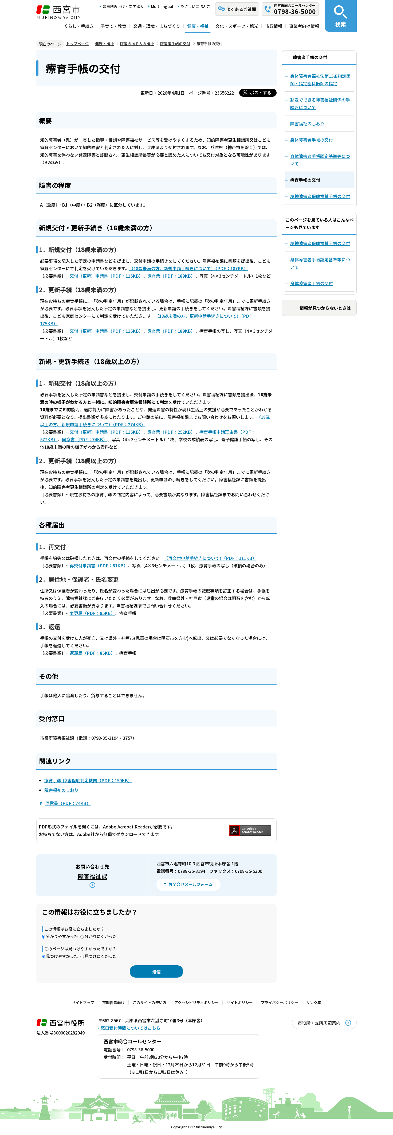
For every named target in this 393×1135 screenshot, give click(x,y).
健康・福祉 (198, 26)
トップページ (77, 43)
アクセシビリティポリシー (196, 1002)
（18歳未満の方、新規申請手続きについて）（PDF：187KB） (188, 268)
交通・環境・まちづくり (156, 26)
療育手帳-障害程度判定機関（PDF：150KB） (88, 780)
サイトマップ (83, 1002)
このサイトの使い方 (149, 1002)
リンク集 (313, 1002)
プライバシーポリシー (279, 1002)
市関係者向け (113, 1002)
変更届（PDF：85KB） (92, 613)
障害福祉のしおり (61, 790)
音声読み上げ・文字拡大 (123, 6)
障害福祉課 (92, 876)
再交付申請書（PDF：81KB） (99, 565)
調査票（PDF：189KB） (171, 276)
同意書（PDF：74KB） (84, 439)
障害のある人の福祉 (137, 43)
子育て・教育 (113, 26)
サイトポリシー (240, 1002)
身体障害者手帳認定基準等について (320, 263)
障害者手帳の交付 (175, 43)
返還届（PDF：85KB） (92, 653)
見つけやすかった (62, 956)
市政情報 (273, 26)
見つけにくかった (101, 956)
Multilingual (162, 6)
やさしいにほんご (195, 6)
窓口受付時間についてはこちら (130, 1028)
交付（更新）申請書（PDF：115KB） (106, 276)
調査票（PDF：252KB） (171, 432)
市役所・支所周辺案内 (319, 1023)
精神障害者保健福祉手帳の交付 (320, 243)
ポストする (260, 92)
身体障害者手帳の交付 (311, 283)
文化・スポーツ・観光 (236, 26)
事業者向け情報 (304, 26)
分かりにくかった (101, 936)
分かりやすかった (62, 936)
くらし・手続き (79, 26)
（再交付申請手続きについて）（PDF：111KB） (210, 558)
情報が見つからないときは (325, 308)
